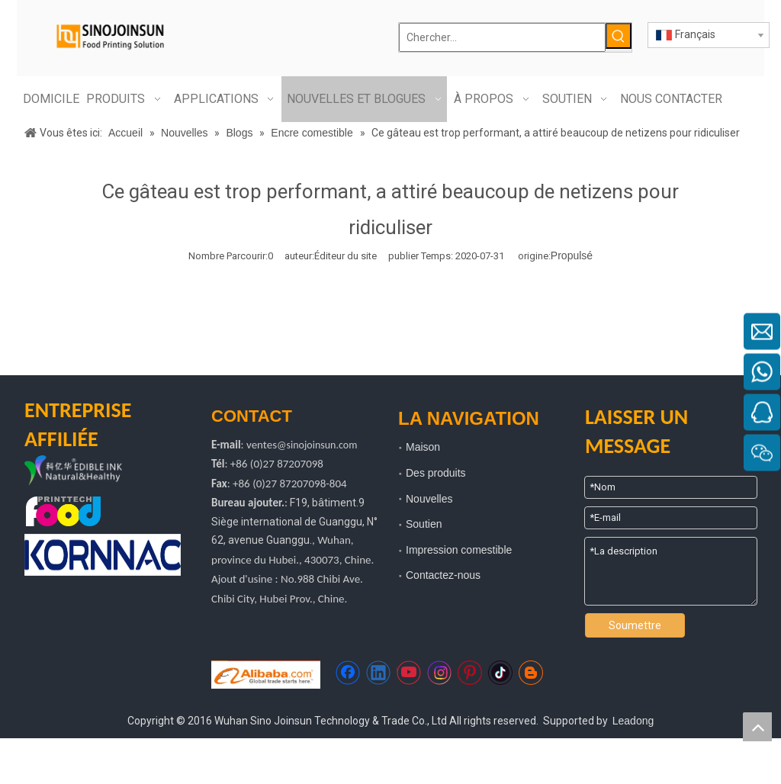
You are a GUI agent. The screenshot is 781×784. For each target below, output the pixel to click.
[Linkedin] (378, 672)
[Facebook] (348, 672)
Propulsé (572, 255)
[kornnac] (102, 555)
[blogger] (531, 672)
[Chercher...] (502, 37)
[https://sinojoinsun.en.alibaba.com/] (265, 674)
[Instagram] (439, 672)
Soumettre (635, 625)
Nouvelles (429, 499)
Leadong (633, 721)
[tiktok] (500, 672)
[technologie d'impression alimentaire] (63, 511)
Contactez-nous (443, 575)
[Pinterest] (470, 672)
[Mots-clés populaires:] (619, 36)
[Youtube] (409, 672)
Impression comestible (459, 550)
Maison (423, 447)
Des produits (436, 473)
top (757, 726)
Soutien (424, 524)
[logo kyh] (91, 471)
